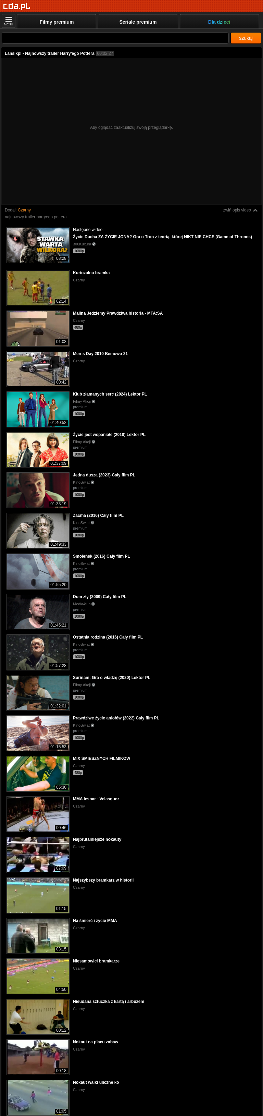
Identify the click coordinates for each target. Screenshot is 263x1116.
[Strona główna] (16, 6)
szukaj (246, 38)
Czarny (24, 210)
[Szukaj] (115, 38)
